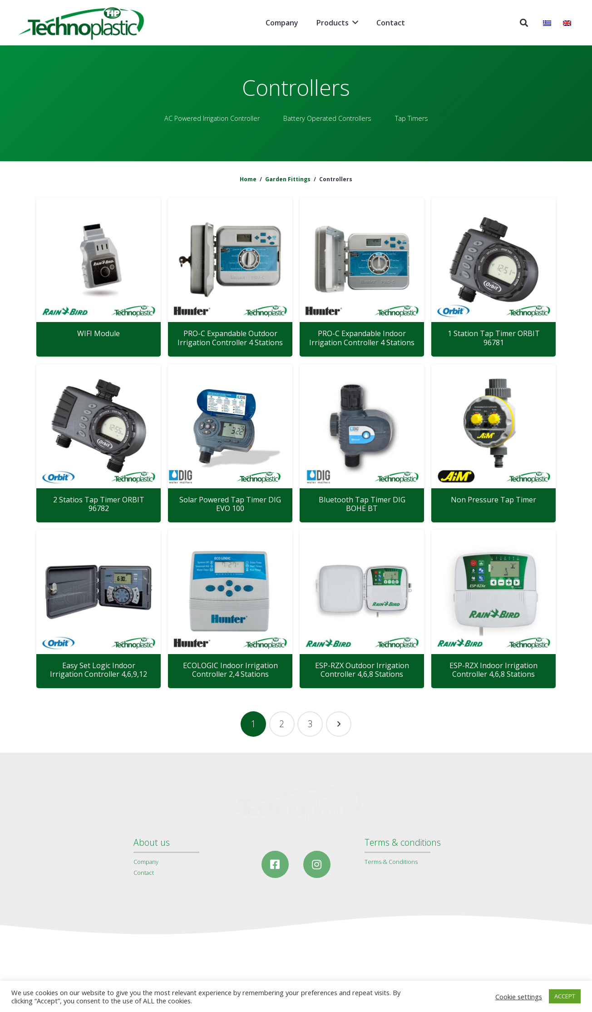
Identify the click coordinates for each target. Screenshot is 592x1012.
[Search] (524, 23)
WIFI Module (98, 333)
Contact (143, 872)
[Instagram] (317, 864)
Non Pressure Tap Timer (493, 500)
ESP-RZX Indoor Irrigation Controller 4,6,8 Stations (493, 669)
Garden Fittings (288, 179)
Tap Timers (411, 118)
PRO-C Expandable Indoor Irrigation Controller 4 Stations (361, 337)
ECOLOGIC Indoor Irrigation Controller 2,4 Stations (230, 669)
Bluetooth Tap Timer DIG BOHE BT (362, 504)
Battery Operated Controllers (327, 118)
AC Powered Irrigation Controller (212, 118)
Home (248, 179)
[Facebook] (275, 864)
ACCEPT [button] (564, 996)
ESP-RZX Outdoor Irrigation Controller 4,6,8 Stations (362, 669)
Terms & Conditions (391, 862)
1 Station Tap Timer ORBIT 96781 (494, 337)
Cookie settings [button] (518, 996)
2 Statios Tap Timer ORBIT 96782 (98, 504)
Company (145, 862)
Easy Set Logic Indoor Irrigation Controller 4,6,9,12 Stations (98, 674)
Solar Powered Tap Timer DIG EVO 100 (230, 504)
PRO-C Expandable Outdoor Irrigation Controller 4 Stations (230, 337)
